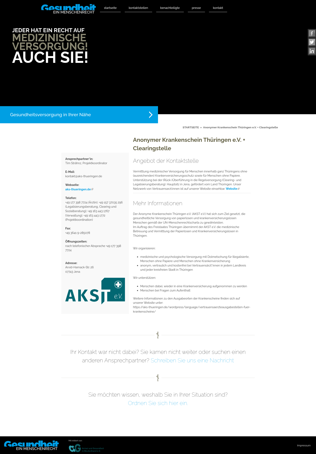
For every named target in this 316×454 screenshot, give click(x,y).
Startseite (110, 7)
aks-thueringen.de (79, 189)
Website (233, 188)
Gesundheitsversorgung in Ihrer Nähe (50, 114)
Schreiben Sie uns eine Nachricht (192, 360)
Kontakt (218, 7)
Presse (196, 7)
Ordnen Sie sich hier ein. (158, 403)
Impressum (304, 445)
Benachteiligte (170, 7)
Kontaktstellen (138, 7)
